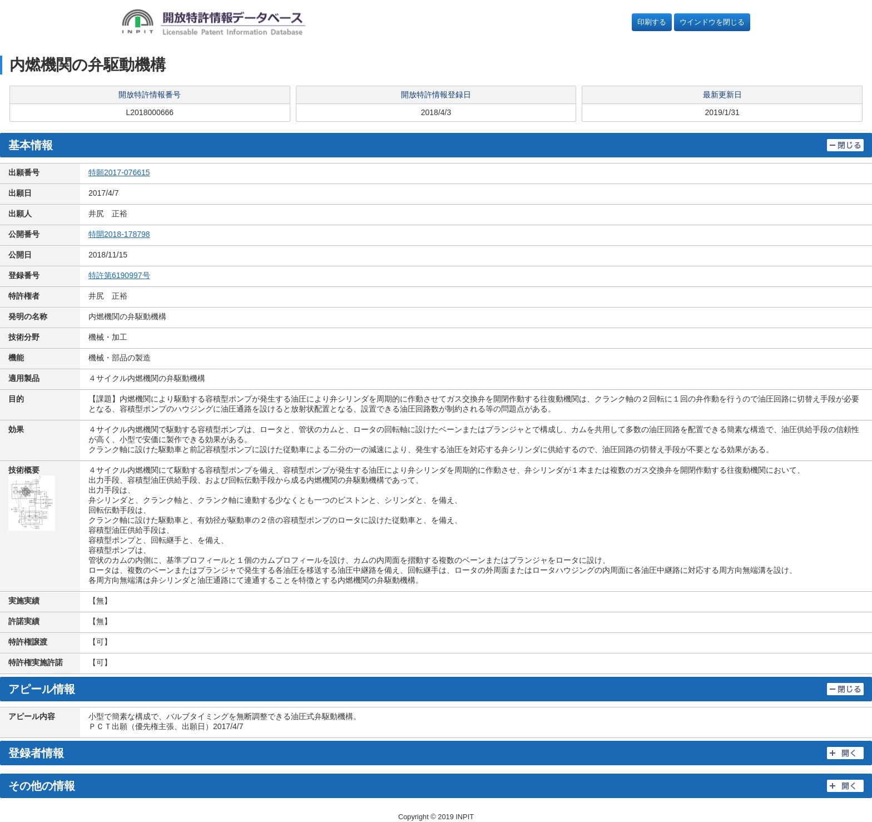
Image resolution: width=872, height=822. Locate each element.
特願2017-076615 (119, 172)
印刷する (651, 22)
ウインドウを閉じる (712, 22)
